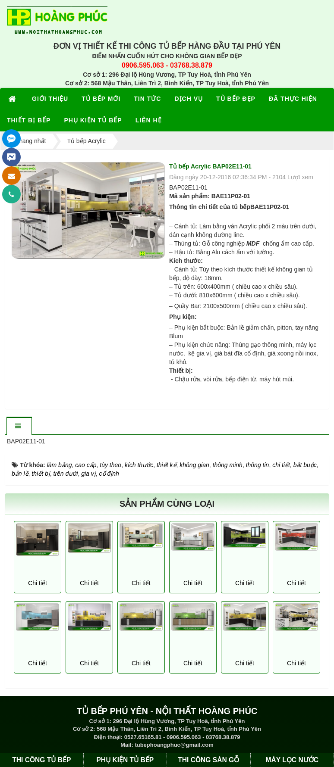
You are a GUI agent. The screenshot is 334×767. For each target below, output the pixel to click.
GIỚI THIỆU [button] (50, 98)
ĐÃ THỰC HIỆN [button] (293, 98)
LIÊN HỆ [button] (148, 120)
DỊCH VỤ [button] (188, 98)
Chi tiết (37, 583)
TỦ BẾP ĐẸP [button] (235, 98)
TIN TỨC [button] (147, 98)
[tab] (19, 426)
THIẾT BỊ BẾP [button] (28, 120)
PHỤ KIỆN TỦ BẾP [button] (93, 120)
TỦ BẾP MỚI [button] (101, 98)
